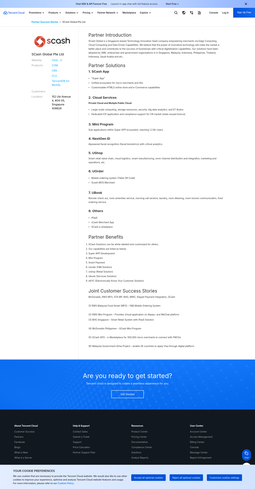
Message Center (199, 452)
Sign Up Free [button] (244, 12)
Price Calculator (81, 447)
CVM (55, 65)
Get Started (127, 394)
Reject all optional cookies (186, 477)
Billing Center (197, 442)
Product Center (139, 431)
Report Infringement (200, 457)
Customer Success (24, 431)
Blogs (17, 447)
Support (77, 442)
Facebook (19, 442)
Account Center (198, 431)
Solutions (136, 452)
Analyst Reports (139, 457)
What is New (21, 452)
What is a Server (23, 457)
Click (57, 60)
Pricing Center (139, 436)
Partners (18, 436)
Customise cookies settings (224, 477)
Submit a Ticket (81, 436)
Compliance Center (141, 447)
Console (194, 447)
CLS (54, 75)
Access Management (201, 436)
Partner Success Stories (45, 22)
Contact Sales (80, 431)
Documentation (139, 442)
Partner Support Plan (84, 452)
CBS (54, 70)
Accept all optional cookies (148, 477)
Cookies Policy (65, 483)
